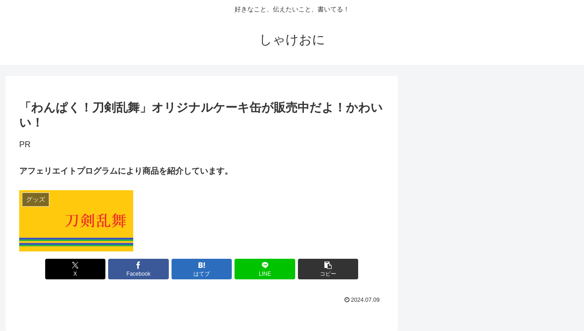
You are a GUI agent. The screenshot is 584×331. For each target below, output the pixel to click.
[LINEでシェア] (263, 269)
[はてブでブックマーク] (201, 269)
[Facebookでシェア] (140, 269)
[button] (324, 269)
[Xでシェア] (79, 269)
